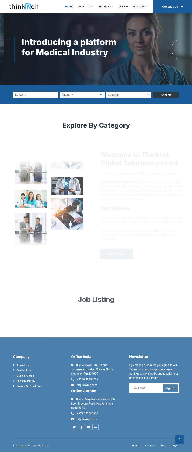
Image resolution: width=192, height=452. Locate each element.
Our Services (25, 375)
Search (166, 95)
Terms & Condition (29, 386)
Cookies (150, 446)
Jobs (122, 7)
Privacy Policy (25, 380)
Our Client (140, 7)
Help (163, 446)
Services (105, 7)
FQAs (176, 446)
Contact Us (172, 6)
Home (69, 7)
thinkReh (21, 446)
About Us (22, 365)
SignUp (170, 388)
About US (84, 7)
